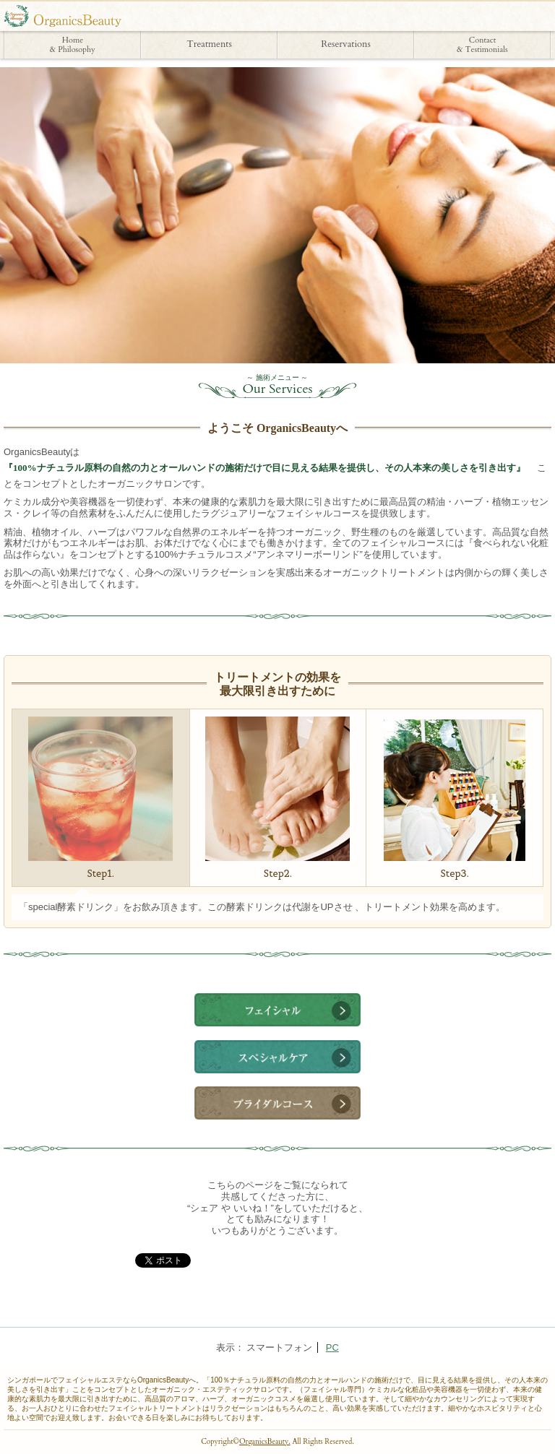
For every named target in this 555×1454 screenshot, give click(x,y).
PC (332, 1347)
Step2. (277, 798)
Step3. (454, 799)
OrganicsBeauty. (265, 1442)
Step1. (100, 798)
